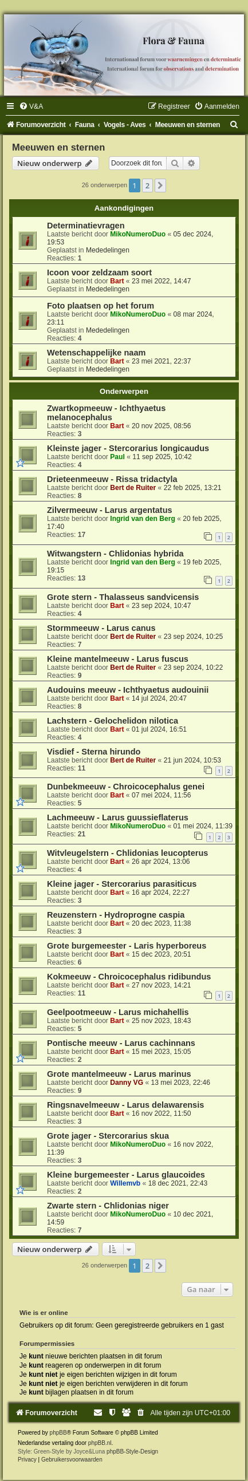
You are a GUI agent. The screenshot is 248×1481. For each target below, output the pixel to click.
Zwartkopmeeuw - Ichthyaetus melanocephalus (106, 413)
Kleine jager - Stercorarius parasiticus (121, 883)
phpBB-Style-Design (132, 1451)
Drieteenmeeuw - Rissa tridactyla (112, 479)
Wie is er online (43, 1312)
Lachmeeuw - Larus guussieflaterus (117, 817)
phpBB (58, 1432)
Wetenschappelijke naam (96, 352)
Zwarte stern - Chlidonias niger (108, 1205)
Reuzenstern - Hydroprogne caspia (115, 914)
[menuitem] (31, 106)
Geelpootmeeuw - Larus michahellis (118, 1012)
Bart (117, 281)
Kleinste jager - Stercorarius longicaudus (128, 448)
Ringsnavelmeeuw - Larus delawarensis (125, 1104)
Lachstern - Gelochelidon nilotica (112, 720)
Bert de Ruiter (133, 488)
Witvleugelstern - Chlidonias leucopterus (127, 853)
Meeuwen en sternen (58, 147)
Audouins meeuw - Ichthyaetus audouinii (127, 689)
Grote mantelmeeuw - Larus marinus (119, 1074)
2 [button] (147, 185)
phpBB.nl (100, 1443)
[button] (160, 185)
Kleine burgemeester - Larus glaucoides (126, 1174)
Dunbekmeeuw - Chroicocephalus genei (125, 786)
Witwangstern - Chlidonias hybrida (115, 553)
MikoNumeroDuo (138, 234)
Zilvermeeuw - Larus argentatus (109, 510)
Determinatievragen (86, 225)
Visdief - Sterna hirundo (93, 751)
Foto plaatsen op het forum (100, 305)
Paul (117, 457)
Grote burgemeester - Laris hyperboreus (126, 945)
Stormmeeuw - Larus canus (101, 628)
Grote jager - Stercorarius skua (108, 1135)
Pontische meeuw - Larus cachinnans (121, 1043)
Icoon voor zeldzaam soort (99, 272)
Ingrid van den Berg (142, 519)
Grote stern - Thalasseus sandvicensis (123, 597)
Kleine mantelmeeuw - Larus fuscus (117, 659)
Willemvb (125, 1183)
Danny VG (126, 1083)
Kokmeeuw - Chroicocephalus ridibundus (129, 976)
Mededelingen (107, 250)
